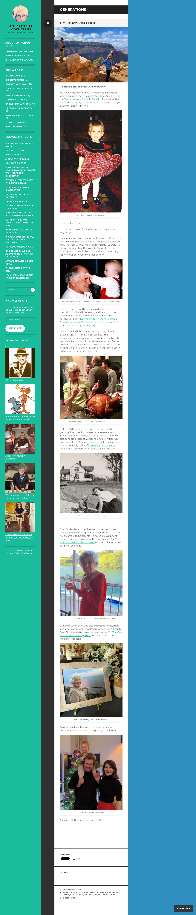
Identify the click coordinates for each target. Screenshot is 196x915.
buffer (73, 892)
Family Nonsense (15, 95)
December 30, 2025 (72, 889)
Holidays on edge (15, 163)
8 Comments (69, 898)
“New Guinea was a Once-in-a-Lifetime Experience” (87, 322)
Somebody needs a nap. (19, 247)
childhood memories (88, 892)
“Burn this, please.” (16, 201)
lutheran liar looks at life (20, 28)
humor (97, 895)
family (66, 895)
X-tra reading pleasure (19, 60)
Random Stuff (13, 126)
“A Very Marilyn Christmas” (102, 445)
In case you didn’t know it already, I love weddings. (19, 240)
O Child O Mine (13, 122)
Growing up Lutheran (18, 104)
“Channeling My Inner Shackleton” (97, 319)
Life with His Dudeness (18, 108)
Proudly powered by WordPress (20, 550)
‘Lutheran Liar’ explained (20, 51)
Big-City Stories (14, 80)
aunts (66, 892)
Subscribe (15, 328)
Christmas (105, 892)
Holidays (88, 895)
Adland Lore (13, 76)
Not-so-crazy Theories (19, 115)
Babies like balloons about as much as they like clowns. (19, 254)
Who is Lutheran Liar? (18, 55)
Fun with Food (14, 100)
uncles (114, 895)
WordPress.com (27, 553)
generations (76, 895)
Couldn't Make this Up (18, 88)
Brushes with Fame (16, 84)
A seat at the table (17, 159)
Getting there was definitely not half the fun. (19, 223)
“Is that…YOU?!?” (15, 150)
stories (106, 895)
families (116, 892)
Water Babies (13, 154)
